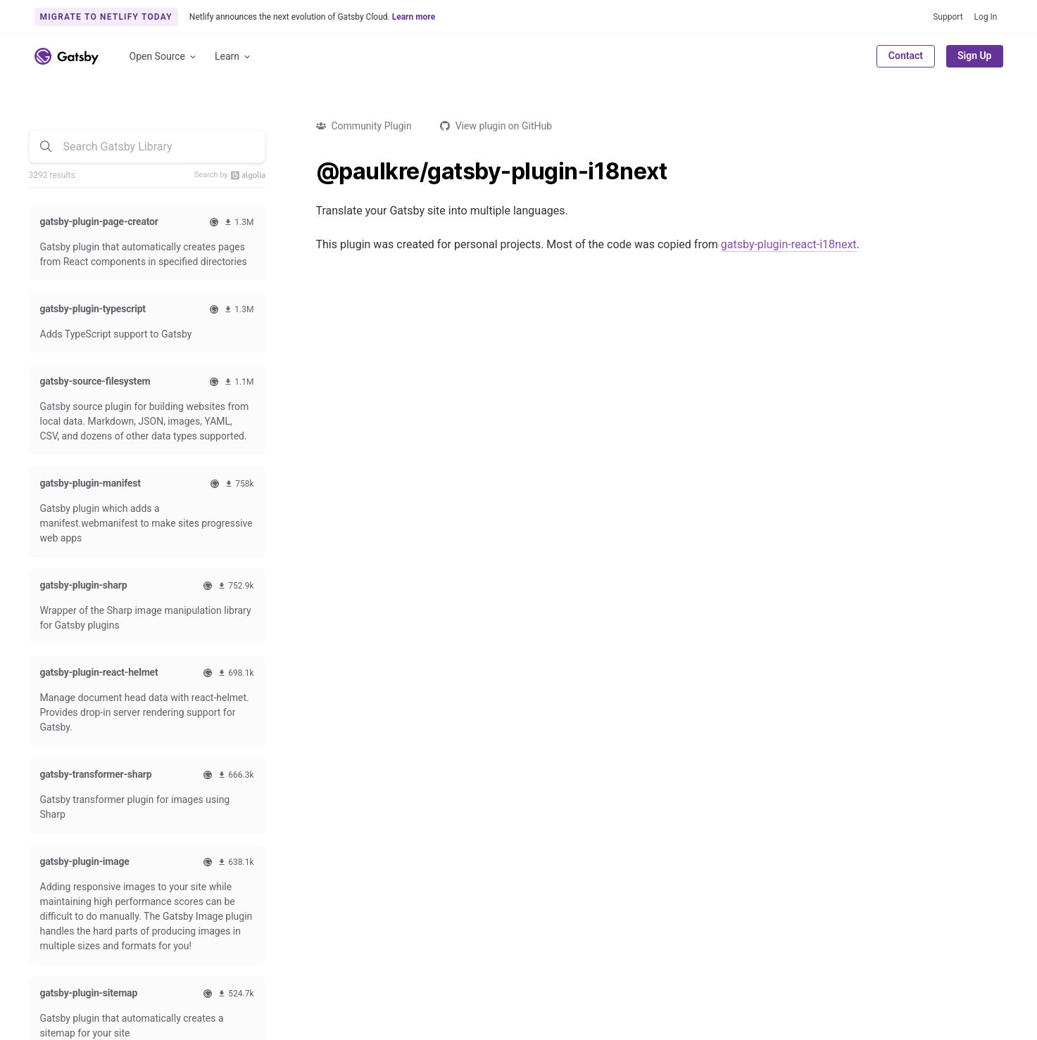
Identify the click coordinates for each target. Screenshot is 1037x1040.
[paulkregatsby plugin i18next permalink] (309, 172)
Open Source (164, 57)
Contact (905, 55)
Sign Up (974, 55)
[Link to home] (66, 56)
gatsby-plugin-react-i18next (789, 244)
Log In (986, 17)
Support (947, 17)
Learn (233, 57)
